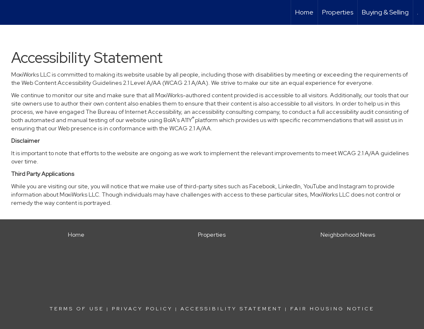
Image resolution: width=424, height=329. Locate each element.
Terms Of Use (77, 308)
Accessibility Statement (231, 308)
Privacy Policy (142, 308)
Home (304, 12)
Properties (337, 12)
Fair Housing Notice (332, 308)
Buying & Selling (385, 12)
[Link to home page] (10, 12)
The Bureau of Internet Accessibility (133, 111)
